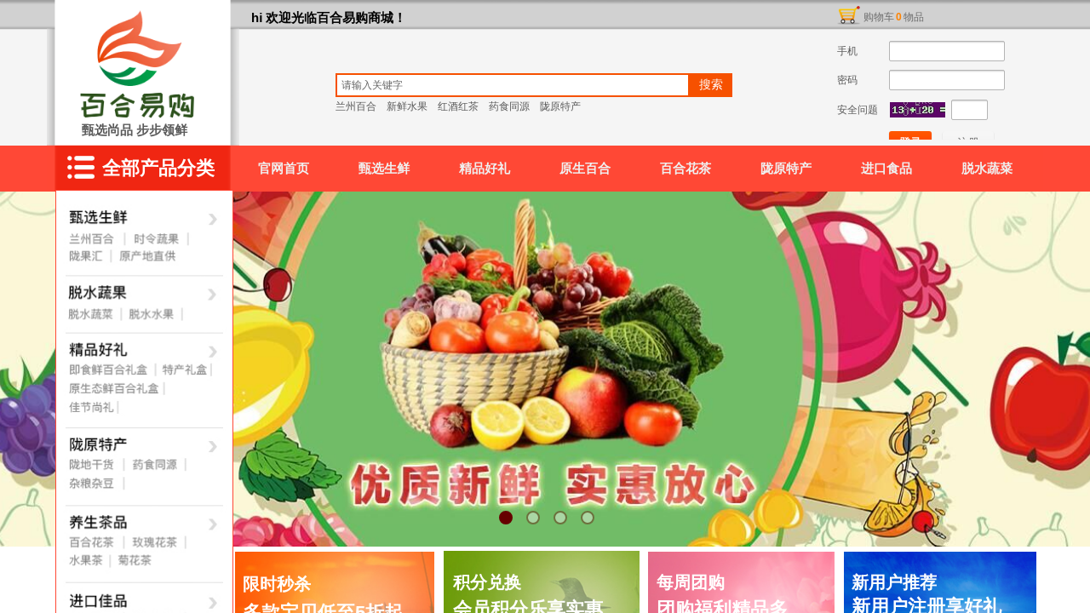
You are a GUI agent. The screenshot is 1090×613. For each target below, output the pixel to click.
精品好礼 (484, 168)
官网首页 (283, 168)
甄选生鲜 (384, 168)
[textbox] (513, 85)
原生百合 (585, 168)
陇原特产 (786, 168)
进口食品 (886, 168)
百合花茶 (685, 168)
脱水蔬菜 (987, 168)
